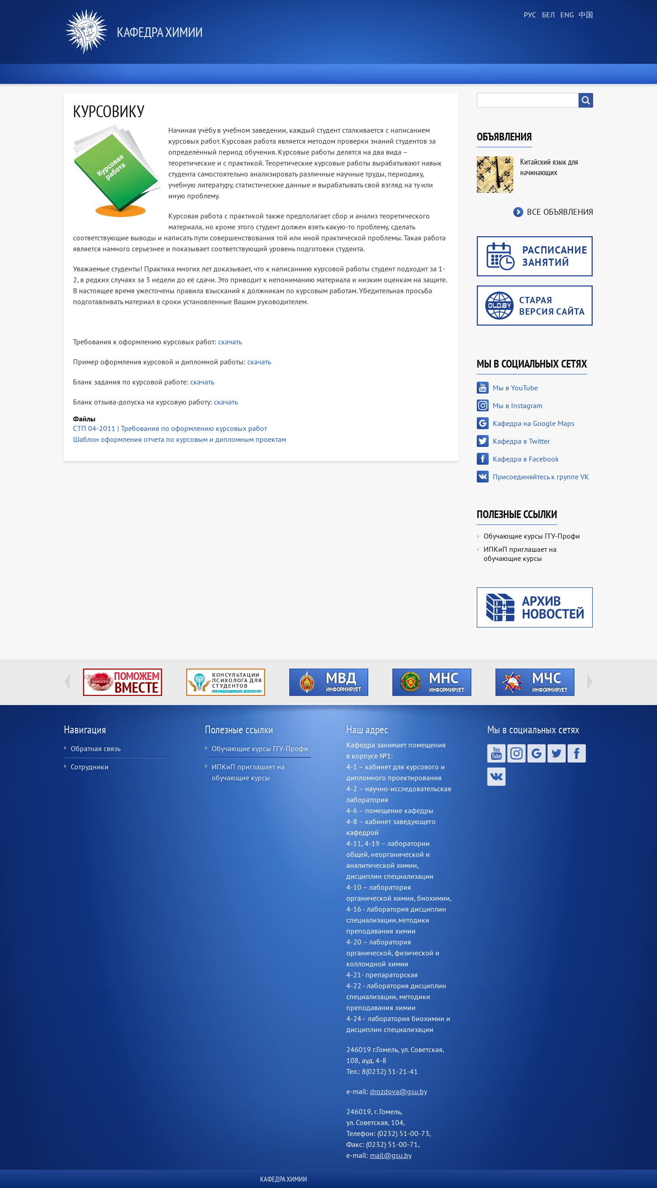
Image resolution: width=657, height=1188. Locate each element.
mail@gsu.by (391, 1155)
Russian (529, 15)
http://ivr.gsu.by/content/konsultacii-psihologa (225, 682)
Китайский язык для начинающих (549, 166)
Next (590, 681)
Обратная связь (95, 748)
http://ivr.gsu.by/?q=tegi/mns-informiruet (431, 682)
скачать (229, 341)
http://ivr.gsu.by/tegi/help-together (122, 682)
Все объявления (560, 212)
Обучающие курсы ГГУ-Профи (532, 535)
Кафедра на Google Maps (533, 423)
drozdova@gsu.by (398, 1091)
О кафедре (197, 74)
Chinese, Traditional (584, 15)
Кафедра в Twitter (521, 441)
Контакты (512, 74)
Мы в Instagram (517, 405)
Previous (67, 681)
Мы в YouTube (515, 387)
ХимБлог (570, 74)
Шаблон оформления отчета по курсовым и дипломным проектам (179, 439)
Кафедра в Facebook (526, 458)
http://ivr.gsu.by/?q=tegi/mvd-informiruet (328, 682)
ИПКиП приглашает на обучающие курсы (520, 554)
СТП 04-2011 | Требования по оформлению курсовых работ (170, 428)
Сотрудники (90, 766)
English (566, 15)
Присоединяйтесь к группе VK (541, 476)
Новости (139, 74)
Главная (85, 74)
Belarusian (547, 15)
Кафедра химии (160, 32)
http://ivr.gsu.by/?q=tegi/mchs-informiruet (534, 682)
